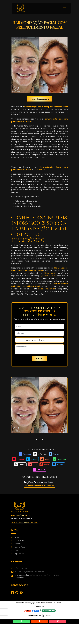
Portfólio (17, 550)
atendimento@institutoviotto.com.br (27, 571)
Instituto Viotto (19, 546)
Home (16, 536)
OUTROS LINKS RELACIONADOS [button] (41, 476)
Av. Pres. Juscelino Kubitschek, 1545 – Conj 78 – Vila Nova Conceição (35, 576)
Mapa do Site (39, 606)
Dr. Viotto (17, 543)
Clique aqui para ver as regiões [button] (38, 485)
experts (46, 615)
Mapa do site (19, 553)
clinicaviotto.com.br (46, 289)
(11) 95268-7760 (48, 276)
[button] (36, 441)
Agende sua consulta (39, 99)
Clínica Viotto (39, 169)
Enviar (39, 358)
